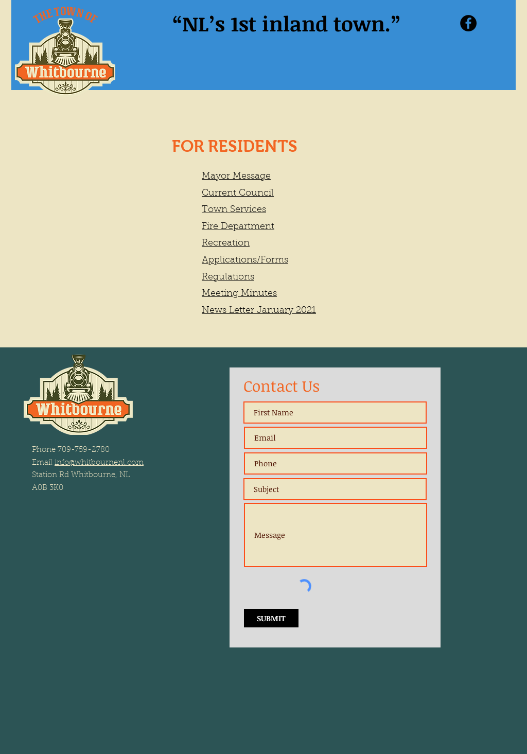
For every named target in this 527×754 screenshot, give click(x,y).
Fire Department (238, 227)
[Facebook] (468, 23)
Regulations (228, 277)
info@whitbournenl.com (99, 463)
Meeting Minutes (239, 294)
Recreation (226, 243)
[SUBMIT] (271, 618)
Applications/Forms (245, 260)
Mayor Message (236, 176)
